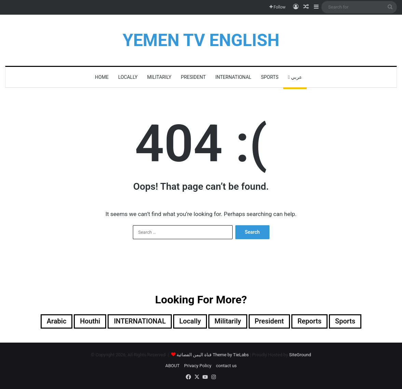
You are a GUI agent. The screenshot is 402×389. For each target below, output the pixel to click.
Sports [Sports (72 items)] (346, 321)
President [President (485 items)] (269, 321)
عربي (295, 77)
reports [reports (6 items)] (310, 321)
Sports (269, 77)
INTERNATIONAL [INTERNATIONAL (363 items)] (139, 321)
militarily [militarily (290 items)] (227, 321)
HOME (102, 77)
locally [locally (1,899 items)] (190, 321)
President (193, 77)
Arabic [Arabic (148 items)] (56, 321)
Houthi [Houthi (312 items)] (89, 321)
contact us (226, 365)
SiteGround (300, 354)
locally (128, 77)
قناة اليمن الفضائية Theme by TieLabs (213, 354)
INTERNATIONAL (233, 77)
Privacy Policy (197, 365)
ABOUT (172, 365)
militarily (159, 77)
